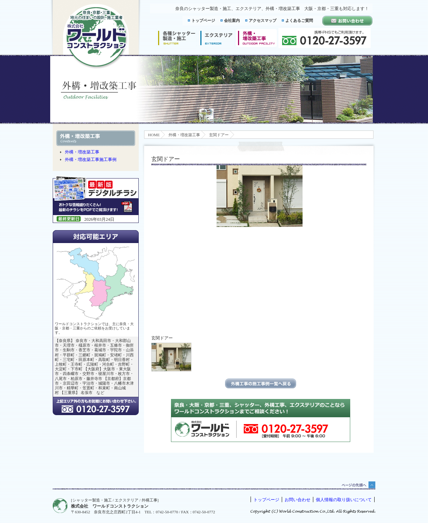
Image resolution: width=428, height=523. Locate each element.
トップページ (203, 20)
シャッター (176, 38)
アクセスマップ (262, 20)
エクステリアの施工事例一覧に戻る (260, 383)
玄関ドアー (219, 135)
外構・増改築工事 (184, 135)
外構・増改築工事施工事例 (90, 159)
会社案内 (232, 20)
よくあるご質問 (299, 20)
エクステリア (216, 38)
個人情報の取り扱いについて (344, 499)
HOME (154, 135)
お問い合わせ (297, 499)
